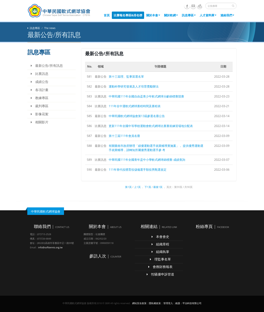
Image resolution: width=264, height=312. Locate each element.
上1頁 (137, 187)
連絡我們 (227, 15)
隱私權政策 (155, 303)
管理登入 (168, 303)
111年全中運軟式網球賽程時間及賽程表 (135, 106)
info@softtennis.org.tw (50, 247)
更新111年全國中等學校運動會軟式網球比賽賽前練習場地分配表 (151, 126)
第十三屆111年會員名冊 (124, 136)
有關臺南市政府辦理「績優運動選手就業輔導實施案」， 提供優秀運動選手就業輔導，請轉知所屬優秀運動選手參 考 (156, 148)
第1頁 (128, 187)
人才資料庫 (208, 15)
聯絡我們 (199, 6)
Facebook (187, 6)
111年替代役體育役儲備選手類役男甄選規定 (137, 170)
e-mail (193, 6)
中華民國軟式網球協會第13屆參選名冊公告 (137, 116)
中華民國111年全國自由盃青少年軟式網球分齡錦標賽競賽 (146, 96)
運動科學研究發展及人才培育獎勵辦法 (134, 86)
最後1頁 (157, 187)
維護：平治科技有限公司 (188, 303)
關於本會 (153, 15)
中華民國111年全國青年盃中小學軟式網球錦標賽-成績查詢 (147, 160)
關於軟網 (171, 15)
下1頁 (147, 187)
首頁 (107, 15)
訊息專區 (189, 15)
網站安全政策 (139, 303)
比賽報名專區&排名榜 (128, 15)
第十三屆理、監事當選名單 (126, 77)
